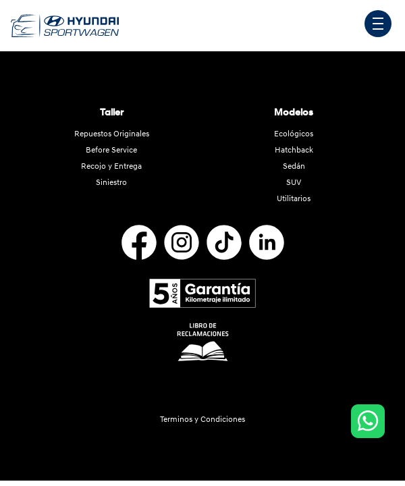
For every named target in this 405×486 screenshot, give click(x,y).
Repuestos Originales (111, 134)
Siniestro (111, 183)
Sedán (294, 166)
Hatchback (294, 150)
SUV (293, 183)
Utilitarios (293, 199)
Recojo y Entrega (111, 166)
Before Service (111, 150)
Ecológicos (293, 134)
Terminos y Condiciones (202, 419)
